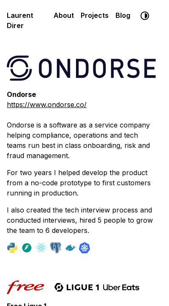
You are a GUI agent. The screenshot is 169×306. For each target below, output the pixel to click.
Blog (122, 15)
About (64, 15)
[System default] (144, 15)
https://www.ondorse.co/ (47, 104)
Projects (95, 15)
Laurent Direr (20, 20)
